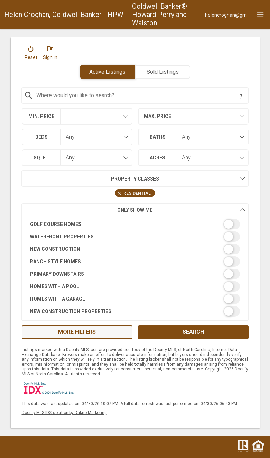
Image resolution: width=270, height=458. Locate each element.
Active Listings (107, 71)
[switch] (135, 224)
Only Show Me (181, 210)
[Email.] (226, 14)
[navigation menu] (260, 14)
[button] (30, 54)
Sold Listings (163, 71)
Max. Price (157, 116)
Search (193, 332)
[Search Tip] (241, 96)
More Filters (77, 332)
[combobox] (135, 95)
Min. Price (41, 116)
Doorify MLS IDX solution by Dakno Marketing (64, 412)
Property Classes (90, 178)
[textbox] (139, 95)
